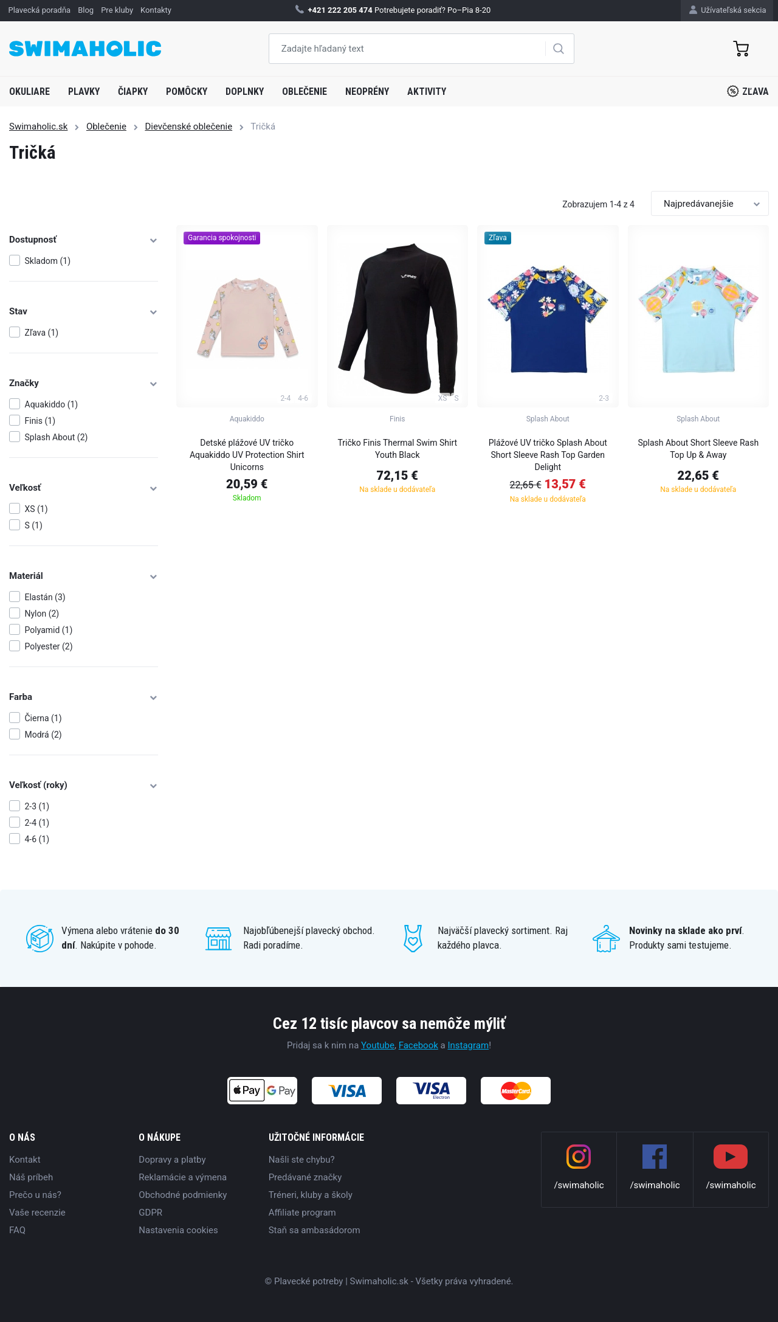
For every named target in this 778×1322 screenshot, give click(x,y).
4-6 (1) (37, 839)
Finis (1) (40, 421)
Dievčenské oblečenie (188, 126)
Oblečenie (304, 91)
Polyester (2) (49, 646)
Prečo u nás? (35, 1194)
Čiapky (133, 91)
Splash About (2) (56, 437)
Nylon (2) (42, 613)
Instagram (468, 1045)
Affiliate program (302, 1212)
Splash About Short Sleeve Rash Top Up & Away (698, 449)
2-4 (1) (37, 823)
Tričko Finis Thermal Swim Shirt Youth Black (397, 449)
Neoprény (367, 91)
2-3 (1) (37, 806)
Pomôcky (186, 91)
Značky (83, 383)
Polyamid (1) (49, 630)
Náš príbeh (31, 1177)
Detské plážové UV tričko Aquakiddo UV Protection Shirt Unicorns (247, 455)
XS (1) (36, 509)
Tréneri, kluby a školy (311, 1194)
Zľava (748, 91)
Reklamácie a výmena (183, 1177)
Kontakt (25, 1159)
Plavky (84, 91)
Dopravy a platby (172, 1159)
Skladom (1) (48, 261)
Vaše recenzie (37, 1212)
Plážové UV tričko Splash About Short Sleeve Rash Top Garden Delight (548, 455)
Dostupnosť (83, 239)
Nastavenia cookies (178, 1230)
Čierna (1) (43, 718)
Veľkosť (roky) (83, 785)
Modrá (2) (43, 734)
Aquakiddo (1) (51, 404)
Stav (83, 311)
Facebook (418, 1045)
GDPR (150, 1212)
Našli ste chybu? (302, 1159)
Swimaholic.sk (38, 126)
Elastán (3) (45, 597)
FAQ (17, 1230)
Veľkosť (83, 487)
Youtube (377, 1045)
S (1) (34, 525)
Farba (83, 696)
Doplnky (244, 91)
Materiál (83, 575)
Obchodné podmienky (183, 1194)
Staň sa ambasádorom (314, 1230)
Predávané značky (305, 1177)
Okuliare (29, 91)
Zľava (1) (42, 332)
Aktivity (426, 91)
